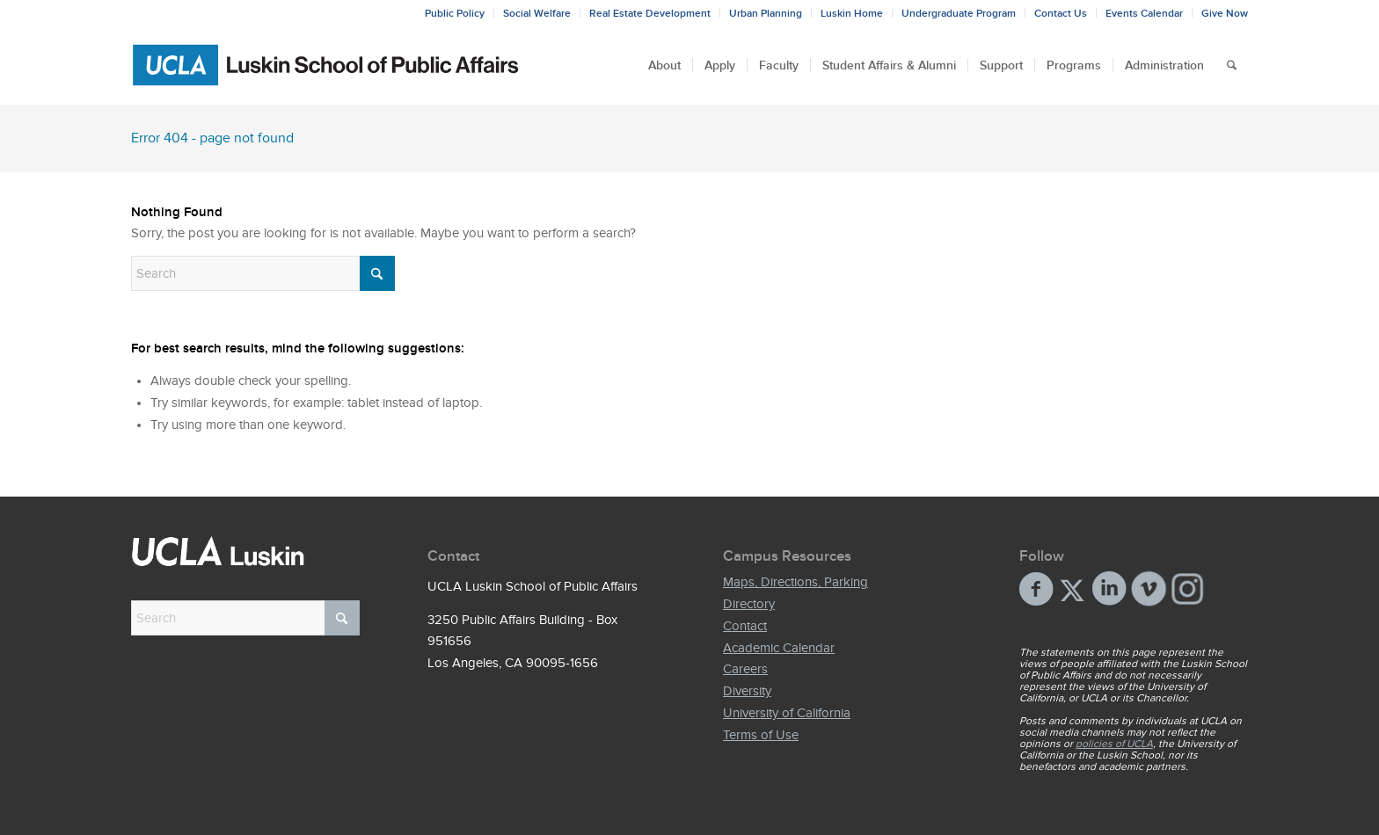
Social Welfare (537, 13)
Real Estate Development (650, 13)
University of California (786, 713)
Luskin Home (852, 13)
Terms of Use (761, 735)
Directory (749, 604)
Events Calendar (1144, 13)
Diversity (747, 691)
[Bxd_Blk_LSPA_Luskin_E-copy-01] (326, 65)
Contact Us (1060, 13)
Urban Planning (765, 13)
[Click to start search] (377, 273)
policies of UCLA (1114, 743)
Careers (745, 669)
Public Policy (455, 13)
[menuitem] (455, 13)
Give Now (1224, 13)
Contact (745, 626)
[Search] (1231, 65)
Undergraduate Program (958, 13)
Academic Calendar (779, 648)
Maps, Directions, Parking (795, 582)
